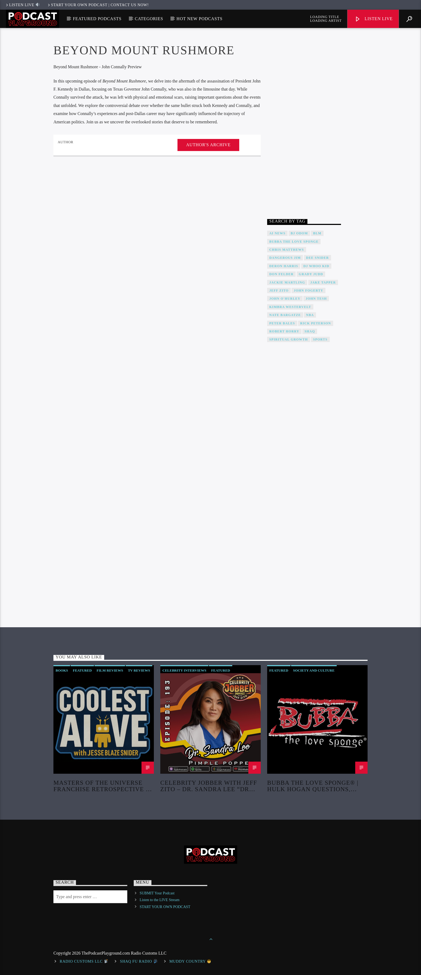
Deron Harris (283, 266)
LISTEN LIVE (22, 5)
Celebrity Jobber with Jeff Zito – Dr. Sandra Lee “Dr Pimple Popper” (208, 786)
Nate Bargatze (285, 315)
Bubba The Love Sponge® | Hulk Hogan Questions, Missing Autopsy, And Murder (312, 786)
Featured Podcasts (97, 18)
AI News (277, 233)
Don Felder (281, 274)
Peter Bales (282, 323)
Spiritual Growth (288, 339)
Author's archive (208, 144)
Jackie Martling (287, 282)
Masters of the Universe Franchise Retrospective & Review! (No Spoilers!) (102, 786)
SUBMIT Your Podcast (157, 893)
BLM (317, 233)
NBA (310, 315)
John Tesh (316, 298)
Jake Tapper (323, 282)
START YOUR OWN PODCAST (165, 907)
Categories (149, 18)
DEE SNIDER (317, 258)
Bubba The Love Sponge (293, 241)
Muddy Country (190, 961)
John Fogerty (308, 290)
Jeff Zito (279, 290)
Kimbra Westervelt (290, 307)
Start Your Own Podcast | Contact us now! (98, 5)
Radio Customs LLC (84, 961)
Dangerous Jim (285, 258)
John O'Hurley (284, 298)
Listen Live (374, 19)
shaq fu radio (138, 961)
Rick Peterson (315, 323)
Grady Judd (311, 274)
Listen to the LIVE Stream (160, 900)
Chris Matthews (286, 250)
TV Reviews (139, 670)
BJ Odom (299, 233)
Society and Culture (314, 670)
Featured (82, 670)
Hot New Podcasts (199, 18)
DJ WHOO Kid (316, 266)
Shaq (309, 331)
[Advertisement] (304, 124)
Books (62, 670)
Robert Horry (284, 331)
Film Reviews (110, 670)
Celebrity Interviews (184, 670)
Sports (320, 339)
